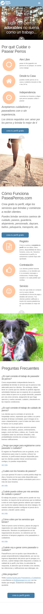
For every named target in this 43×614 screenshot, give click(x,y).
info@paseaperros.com (22, 580)
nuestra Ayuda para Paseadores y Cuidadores (23, 578)
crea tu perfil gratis (15, 131)
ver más (5, 465)
